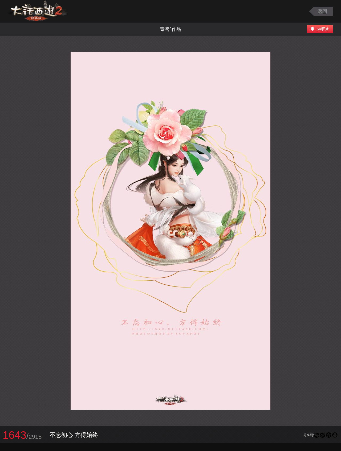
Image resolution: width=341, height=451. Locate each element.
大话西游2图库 (38, 11)
